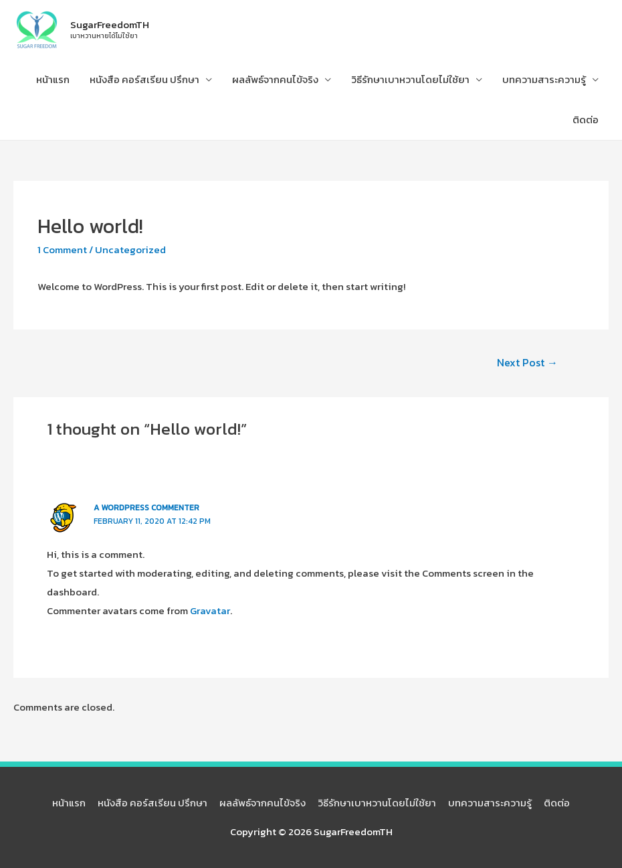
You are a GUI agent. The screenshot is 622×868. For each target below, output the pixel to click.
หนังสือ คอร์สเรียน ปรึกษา (144, 79)
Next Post (527, 362)
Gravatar (210, 610)
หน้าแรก (53, 79)
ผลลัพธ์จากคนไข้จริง (275, 79)
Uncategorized (130, 249)
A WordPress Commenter (146, 508)
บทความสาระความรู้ (544, 79)
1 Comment (62, 249)
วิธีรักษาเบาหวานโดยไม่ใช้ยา (410, 79)
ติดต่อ (586, 119)
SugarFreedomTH (109, 24)
